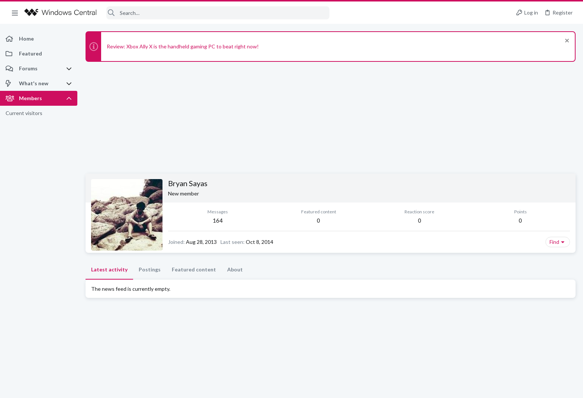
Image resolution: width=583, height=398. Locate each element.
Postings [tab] (150, 269)
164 (218, 220)
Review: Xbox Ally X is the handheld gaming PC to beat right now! (183, 46)
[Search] (217, 12)
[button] (14, 12)
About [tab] (235, 269)
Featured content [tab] (194, 269)
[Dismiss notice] (566, 41)
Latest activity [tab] (109, 269)
